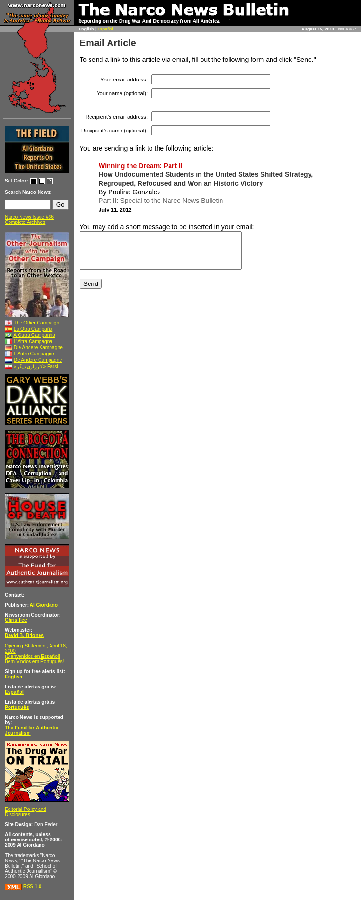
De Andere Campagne (38, 360)
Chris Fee (16, 620)
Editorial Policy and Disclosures (25, 812)
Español (105, 29)
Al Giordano (44, 604)
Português (17, 707)
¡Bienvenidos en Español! (32, 656)
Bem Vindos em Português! (34, 661)
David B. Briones (24, 635)
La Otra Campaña (33, 329)
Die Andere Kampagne (38, 347)
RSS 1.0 (32, 886)
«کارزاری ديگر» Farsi (36, 366)
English (13, 676)
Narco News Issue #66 (29, 217)
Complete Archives (25, 222)
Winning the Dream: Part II (140, 166)
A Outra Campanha (34, 335)
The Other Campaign (37, 322)
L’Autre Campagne (34, 353)
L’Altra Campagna (33, 341)
